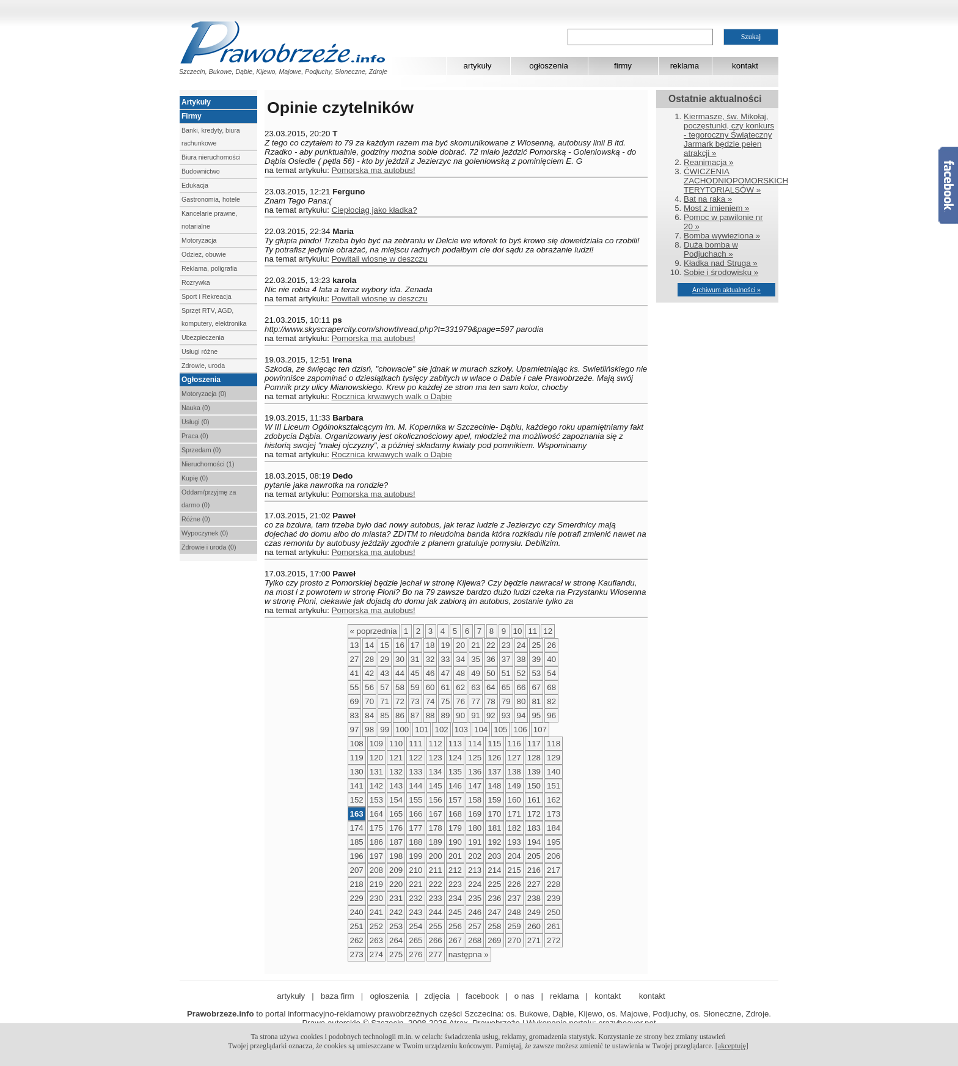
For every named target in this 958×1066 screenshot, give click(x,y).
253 (396, 926)
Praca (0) (194, 435)
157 (455, 799)
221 (415, 884)
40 (551, 659)
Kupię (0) (194, 478)
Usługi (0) (195, 421)
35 (475, 659)
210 (415, 870)
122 (415, 757)
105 (500, 729)
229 (357, 898)
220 (396, 884)
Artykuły (196, 102)
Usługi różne (199, 351)
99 (384, 729)
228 (553, 884)
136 (474, 771)
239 (553, 898)
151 (553, 785)
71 (384, 701)
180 (474, 828)
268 (474, 940)
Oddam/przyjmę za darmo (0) (208, 498)
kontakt (745, 65)
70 (369, 701)
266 (435, 940)
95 (536, 715)
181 (494, 828)
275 (396, 954)
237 (514, 898)
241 (376, 912)
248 (514, 912)
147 (474, 785)
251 (357, 926)
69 (354, 701)
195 (553, 842)
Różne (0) (195, 519)
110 (396, 743)
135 (455, 771)
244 (435, 912)
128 (534, 757)
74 (430, 701)
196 (357, 856)
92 (490, 715)
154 (396, 799)
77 (475, 701)
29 (384, 659)
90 (460, 715)
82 (551, 701)
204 (514, 856)
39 (536, 659)
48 (460, 673)
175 (376, 828)
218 (357, 884)
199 (415, 856)
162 (553, 799)
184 (553, 828)
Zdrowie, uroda (203, 365)
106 (520, 729)
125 (474, 757)
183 (534, 828)
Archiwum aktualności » (726, 289)
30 (399, 659)
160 (514, 799)
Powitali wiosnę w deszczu (380, 258)
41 (354, 673)
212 (455, 870)
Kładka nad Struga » (721, 263)
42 (369, 673)
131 (376, 771)
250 (553, 912)
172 (534, 813)
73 (415, 701)
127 (514, 757)
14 (369, 645)
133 (415, 771)
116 (514, 743)
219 (376, 884)
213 (474, 870)
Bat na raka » (708, 199)
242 (396, 912)
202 (474, 856)
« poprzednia (373, 631)
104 (481, 729)
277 (435, 954)
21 (475, 645)
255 (435, 926)
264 (396, 940)
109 (376, 743)
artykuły (478, 65)
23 (506, 645)
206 (553, 856)
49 (475, 673)
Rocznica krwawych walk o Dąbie (392, 396)
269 (494, 940)
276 (415, 954)
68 (551, 687)
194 (534, 842)
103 (461, 729)
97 (354, 729)
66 (521, 687)
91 (475, 715)
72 (399, 701)
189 (435, 842)
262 (357, 940)
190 (455, 842)
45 (415, 673)
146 (455, 785)
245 (455, 912)
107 (540, 729)
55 (354, 687)
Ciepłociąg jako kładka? (374, 210)
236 (494, 898)
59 (415, 687)
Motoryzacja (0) (203, 393)
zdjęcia (437, 996)
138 (514, 771)
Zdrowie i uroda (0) (208, 547)
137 (494, 771)
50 (490, 673)
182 (514, 828)
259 (514, 926)
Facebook (948, 185)
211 (435, 870)
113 (455, 743)
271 (534, 940)
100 (402, 729)
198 (396, 856)
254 (415, 926)
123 (435, 757)
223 (455, 884)
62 (460, 687)
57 (384, 687)
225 (494, 884)
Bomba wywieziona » (722, 235)
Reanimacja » (709, 162)
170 (494, 813)
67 (536, 687)
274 (376, 954)
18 (430, 645)
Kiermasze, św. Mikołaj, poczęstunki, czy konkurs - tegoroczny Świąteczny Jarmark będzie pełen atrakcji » (729, 135)
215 (514, 870)
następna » (468, 954)
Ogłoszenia (201, 379)
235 (474, 898)
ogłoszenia (548, 65)
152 (357, 799)
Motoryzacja (198, 240)
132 (396, 771)
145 (435, 785)
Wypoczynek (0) (204, 533)
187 (396, 842)
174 (357, 828)
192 (494, 842)
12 (547, 631)
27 (354, 659)
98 (369, 729)
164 (376, 813)
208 (376, 870)
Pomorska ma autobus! (373, 170)
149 (514, 785)
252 (376, 926)
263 (376, 940)
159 (494, 799)
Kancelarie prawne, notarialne (209, 220)
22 (490, 645)
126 (494, 757)
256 (455, 926)
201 (455, 856)
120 (376, 757)
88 (430, 715)
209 (396, 870)
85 (384, 715)
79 (506, 701)
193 (514, 842)
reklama (684, 65)
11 (532, 631)
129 (553, 757)
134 (435, 771)
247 (494, 912)
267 (455, 940)
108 (357, 743)
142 (376, 785)
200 (435, 856)
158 (474, 799)
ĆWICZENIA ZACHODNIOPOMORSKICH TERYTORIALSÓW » (736, 180)
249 (534, 912)
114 (474, 743)
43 (384, 673)
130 (357, 771)
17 (415, 645)
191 (474, 842)
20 (460, 645)
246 (474, 912)
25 (536, 645)
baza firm (337, 996)
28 (369, 659)
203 (494, 856)
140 (553, 771)
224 (474, 884)
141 (357, 785)
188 (415, 842)
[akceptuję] (731, 1046)
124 (455, 757)
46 (430, 673)
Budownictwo (200, 171)
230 (376, 898)
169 (474, 813)
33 (445, 659)
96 (551, 715)
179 (455, 828)
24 (521, 645)
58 (399, 687)
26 (551, 645)
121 (396, 757)
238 (534, 898)
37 (506, 659)
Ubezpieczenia (202, 337)
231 (396, 898)
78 (490, 701)
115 (494, 743)
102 (441, 729)
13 (354, 645)
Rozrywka (195, 282)
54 (551, 673)
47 (445, 673)
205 (534, 856)
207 (357, 870)
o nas (524, 996)
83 (354, 715)
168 (455, 813)
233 (435, 898)
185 (357, 842)
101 (421, 729)
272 (553, 940)
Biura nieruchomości (211, 157)
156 (435, 799)
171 (514, 813)
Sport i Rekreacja (206, 296)
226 (514, 884)
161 (534, 799)
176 (396, 828)
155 (415, 799)
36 (490, 659)
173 (553, 813)
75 (445, 701)
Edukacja (194, 185)
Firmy (191, 116)
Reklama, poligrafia (209, 268)
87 (415, 715)
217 (553, 870)
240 (357, 912)
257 (474, 926)
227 (534, 884)
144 (415, 785)
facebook (482, 996)
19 (445, 645)
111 (415, 743)
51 (506, 673)
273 (357, 954)
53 (536, 673)
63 (475, 687)
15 (384, 645)
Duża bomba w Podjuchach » (711, 249)
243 (415, 912)
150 (534, 785)
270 (514, 940)
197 (376, 856)
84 (369, 715)
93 (506, 715)
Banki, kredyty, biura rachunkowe (210, 137)
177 (415, 828)
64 (490, 687)
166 (415, 813)
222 (435, 884)
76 (460, 701)
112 (435, 743)
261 (553, 926)
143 (396, 785)
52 (521, 673)
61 (445, 687)
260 (534, 926)
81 (536, 701)
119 (357, 757)
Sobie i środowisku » (721, 272)
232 (415, 898)
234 (455, 898)
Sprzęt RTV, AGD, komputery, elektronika (213, 317)
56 (369, 687)
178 (435, 828)
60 (430, 687)
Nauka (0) (195, 407)
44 (399, 673)
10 (517, 631)
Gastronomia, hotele (210, 199)
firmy (623, 65)
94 (521, 715)
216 (534, 870)
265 (415, 940)
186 (376, 842)
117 (534, 743)
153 (376, 799)
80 (521, 701)
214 (494, 870)
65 (506, 687)
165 (396, 813)
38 (521, 659)
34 (460, 659)
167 (435, 813)
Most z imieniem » (716, 208)
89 (445, 715)
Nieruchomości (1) (207, 464)
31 (415, 659)
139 (534, 771)
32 (430, 659)
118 (553, 743)
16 (399, 645)
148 (494, 785)
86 (399, 715)
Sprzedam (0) (201, 450)
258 (494, 926)
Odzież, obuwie (203, 254)
